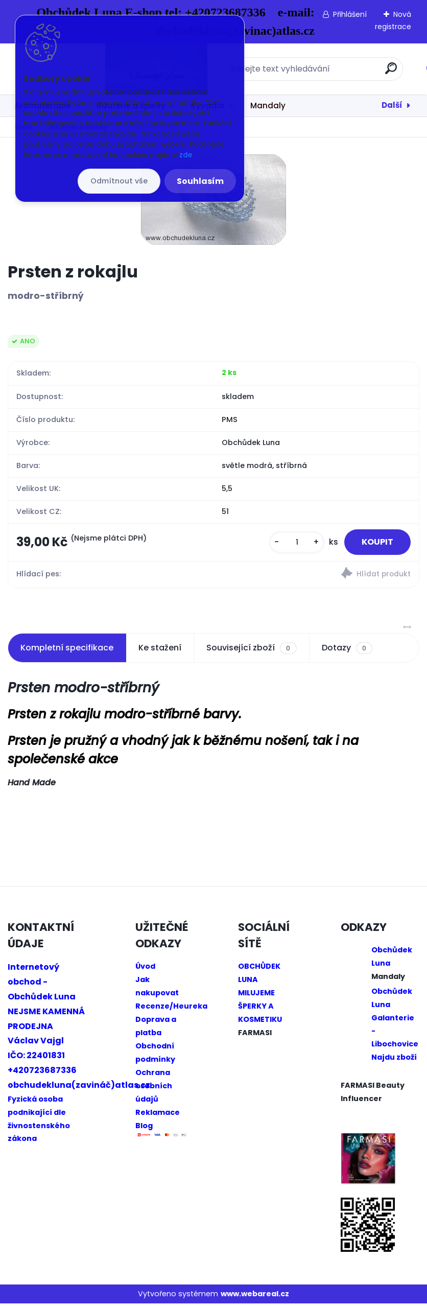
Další (392, 105)
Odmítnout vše (119, 181)
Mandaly (268, 105)
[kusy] (288, 544)
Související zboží (251, 652)
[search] (347, 72)
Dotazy (347, 652)
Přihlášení (350, 14)
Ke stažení (159, 652)
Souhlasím (200, 181)
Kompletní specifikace (66, 652)
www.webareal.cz (255, 1298)
